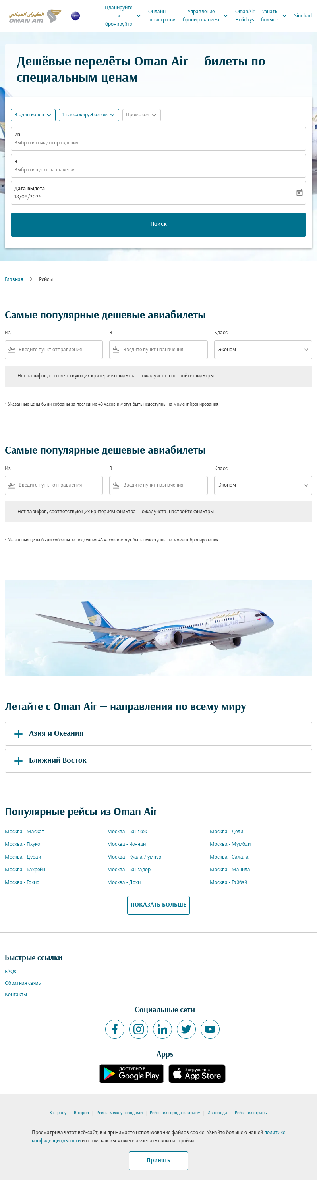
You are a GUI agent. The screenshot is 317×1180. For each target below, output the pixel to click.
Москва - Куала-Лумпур (134, 857)
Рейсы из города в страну (175, 1113)
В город (81, 1113)
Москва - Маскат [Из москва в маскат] (24, 832)
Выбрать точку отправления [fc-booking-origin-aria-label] (46, 143)
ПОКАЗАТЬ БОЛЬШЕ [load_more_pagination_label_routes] (158, 905)
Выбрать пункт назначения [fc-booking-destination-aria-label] (44, 170)
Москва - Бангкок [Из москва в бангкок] (127, 832)
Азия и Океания (47, 733)
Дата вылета (29, 189)
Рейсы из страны (251, 1113)
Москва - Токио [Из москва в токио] (22, 882)
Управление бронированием (207, 16)
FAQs (10, 972)
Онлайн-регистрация (162, 16)
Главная (14, 280)
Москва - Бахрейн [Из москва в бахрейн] (25, 870)
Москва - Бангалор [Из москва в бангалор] (129, 870)
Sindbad (303, 16)
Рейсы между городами (120, 1113)
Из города (217, 1113)
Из (17, 135)
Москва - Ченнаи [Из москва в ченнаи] (126, 844)
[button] (89, 115)
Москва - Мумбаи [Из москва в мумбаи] (230, 844)
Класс (221, 333)
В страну (57, 1113)
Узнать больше (276, 16)
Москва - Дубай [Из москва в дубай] (23, 857)
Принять (158, 1160)
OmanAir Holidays (245, 16)
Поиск (158, 224)
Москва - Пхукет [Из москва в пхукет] (23, 844)
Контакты (16, 995)
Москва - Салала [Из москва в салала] (229, 857)
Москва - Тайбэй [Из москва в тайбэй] (228, 882)
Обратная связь (23, 983)
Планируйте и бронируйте (125, 16)
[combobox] (59, 350)
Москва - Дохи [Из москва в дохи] (124, 882)
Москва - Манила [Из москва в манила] (230, 870)
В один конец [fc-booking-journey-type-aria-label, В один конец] (29, 115)
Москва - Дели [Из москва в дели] (226, 832)
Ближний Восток (49, 760)
